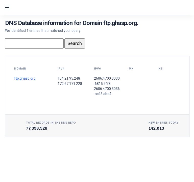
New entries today (164, 122)
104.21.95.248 (69, 78)
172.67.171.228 (70, 84)
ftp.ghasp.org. (25, 78)
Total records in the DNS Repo (51, 122)
